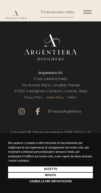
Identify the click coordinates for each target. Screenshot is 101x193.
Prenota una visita (57, 12)
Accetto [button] (50, 169)
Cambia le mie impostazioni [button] (50, 181)
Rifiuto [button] (50, 175)
